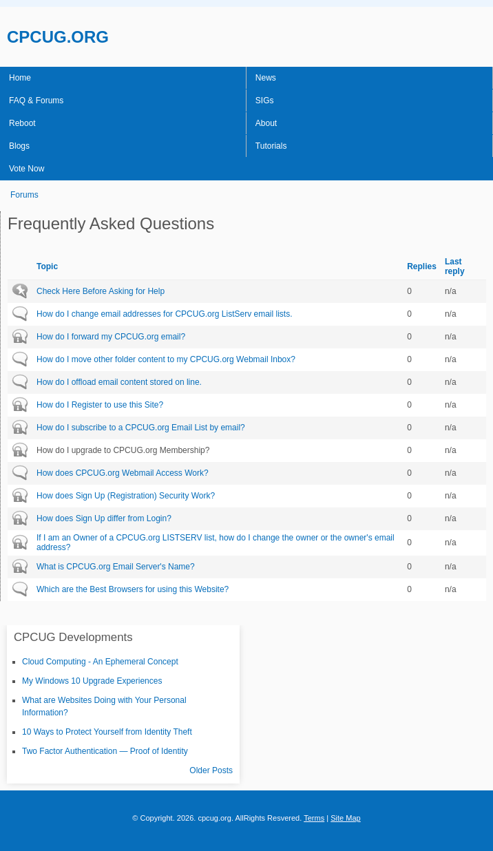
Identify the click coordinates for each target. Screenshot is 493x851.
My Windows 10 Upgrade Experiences (92, 681)
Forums (24, 195)
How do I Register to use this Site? (99, 405)
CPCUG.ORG (58, 37)
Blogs (19, 146)
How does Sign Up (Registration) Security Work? (125, 496)
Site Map (346, 818)
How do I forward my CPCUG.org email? (110, 337)
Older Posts (211, 770)
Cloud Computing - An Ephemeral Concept (100, 661)
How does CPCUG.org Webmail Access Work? (122, 473)
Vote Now (26, 169)
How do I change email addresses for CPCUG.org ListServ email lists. (164, 314)
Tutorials (271, 146)
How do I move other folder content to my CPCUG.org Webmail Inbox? (165, 359)
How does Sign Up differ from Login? (103, 518)
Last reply (455, 266)
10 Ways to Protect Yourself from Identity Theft (107, 732)
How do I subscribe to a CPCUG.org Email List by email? (140, 427)
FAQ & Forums (36, 100)
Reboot (22, 123)
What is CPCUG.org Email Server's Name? (115, 566)
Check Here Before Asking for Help (100, 291)
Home (20, 78)
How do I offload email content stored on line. (119, 382)
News (265, 78)
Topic (47, 266)
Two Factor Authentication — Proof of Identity (105, 751)
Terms (314, 818)
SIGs (264, 100)
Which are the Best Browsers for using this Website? (132, 589)
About (266, 123)
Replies (422, 266)
